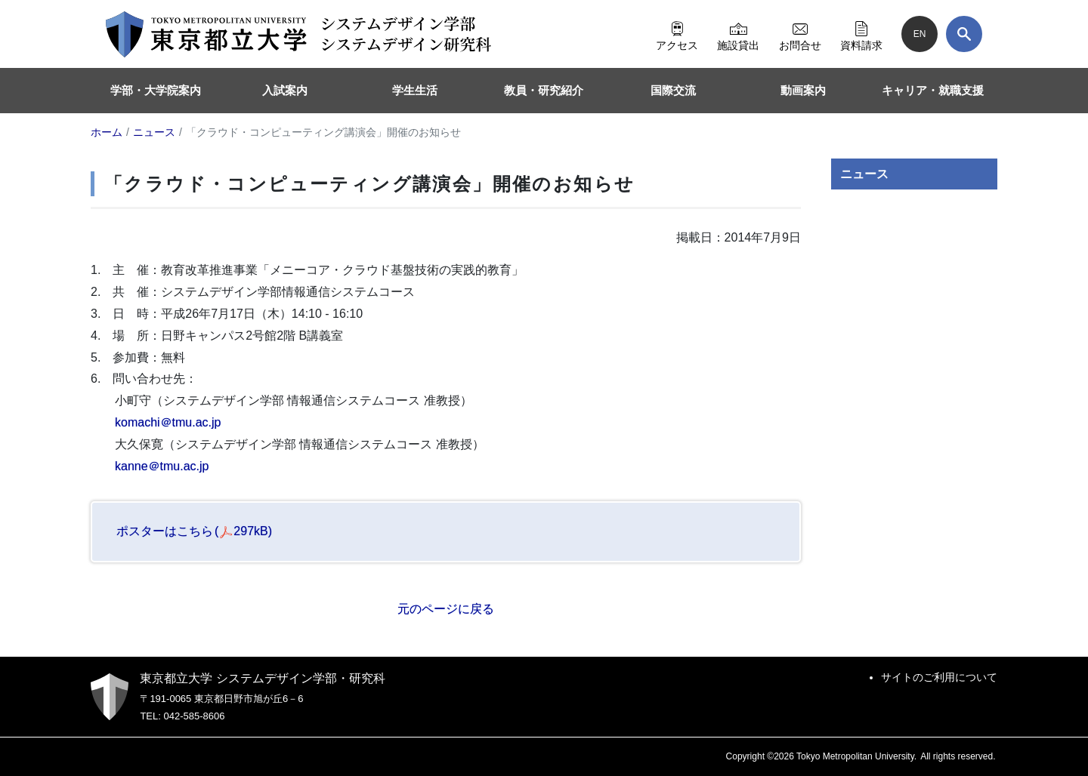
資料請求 (861, 34)
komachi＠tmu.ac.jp (168, 422)
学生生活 (414, 90)
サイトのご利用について (939, 677)
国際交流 (673, 90)
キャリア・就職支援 (933, 90)
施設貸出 (738, 34)
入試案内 (285, 90)
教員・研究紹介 (543, 90)
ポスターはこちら (194, 531)
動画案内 (803, 90)
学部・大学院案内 (155, 90)
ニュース (864, 174)
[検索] (964, 34)
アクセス (677, 34)
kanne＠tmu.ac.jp (162, 466)
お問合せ (800, 34)
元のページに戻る (445, 608)
